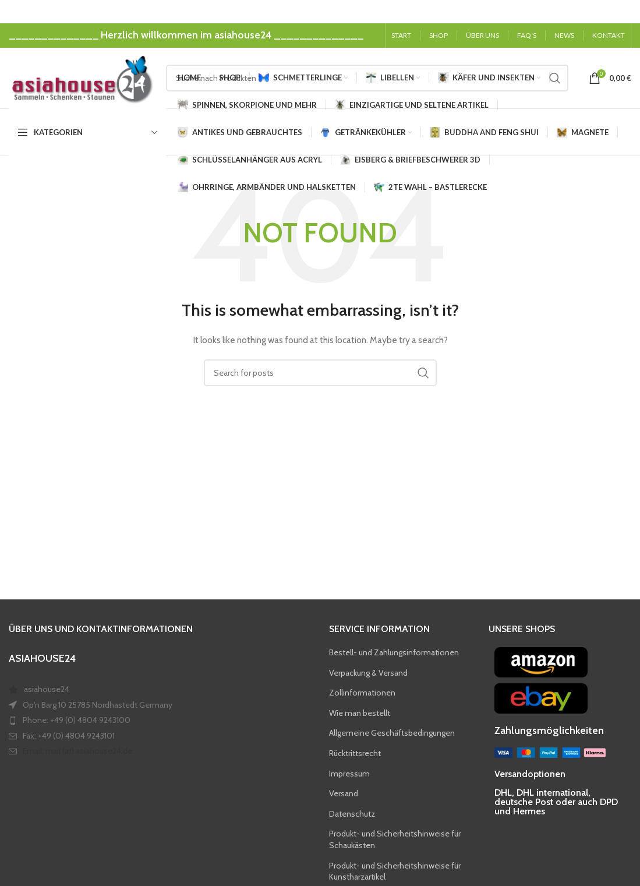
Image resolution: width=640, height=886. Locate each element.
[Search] (320, 372)
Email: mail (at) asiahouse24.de (77, 751)
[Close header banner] (625, 11)
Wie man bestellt (359, 713)
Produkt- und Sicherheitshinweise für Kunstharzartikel (395, 871)
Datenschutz (352, 814)
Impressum (349, 773)
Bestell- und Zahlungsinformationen (394, 653)
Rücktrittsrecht (355, 754)
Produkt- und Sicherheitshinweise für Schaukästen (395, 840)
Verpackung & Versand (368, 673)
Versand (343, 794)
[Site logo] (81, 77)
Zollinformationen (362, 693)
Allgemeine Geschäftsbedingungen (392, 733)
